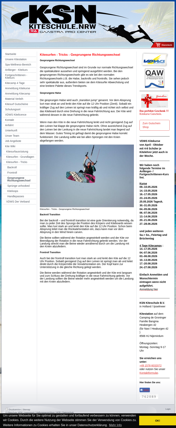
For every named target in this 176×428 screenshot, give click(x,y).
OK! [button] (157, 420)
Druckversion (13, 409)
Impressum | (30, 412)
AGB (58, 412)
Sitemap (26, 409)
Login (168, 409)
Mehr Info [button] (115, 425)
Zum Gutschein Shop (151, 125)
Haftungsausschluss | (46, 412)
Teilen (144, 390)
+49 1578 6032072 (151, 365)
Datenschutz (68, 412)
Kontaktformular (149, 372)
